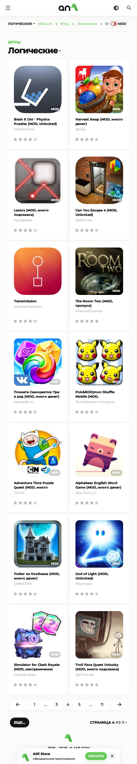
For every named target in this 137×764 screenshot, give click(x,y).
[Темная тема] (116, 8)
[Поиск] (129, 8)
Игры (14, 42)
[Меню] (8, 8)
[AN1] (68, 740)
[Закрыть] (112, 756)
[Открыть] (59, 50)
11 (102, 704)
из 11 (108, 722)
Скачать (96, 756)
